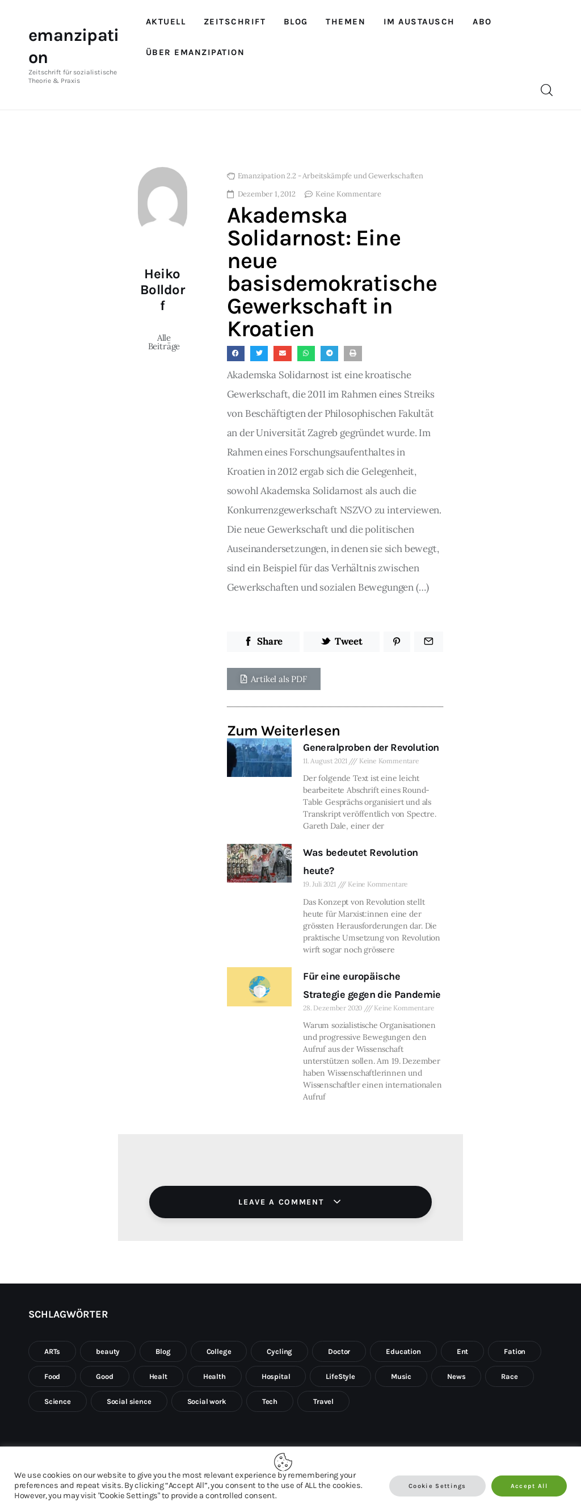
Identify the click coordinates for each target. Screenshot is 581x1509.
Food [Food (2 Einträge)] (52, 1376)
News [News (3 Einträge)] (456, 1376)
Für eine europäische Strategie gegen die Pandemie (372, 985)
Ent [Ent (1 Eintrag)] (463, 1351)
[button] (274, 679)
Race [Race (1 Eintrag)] (509, 1376)
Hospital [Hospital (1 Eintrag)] (276, 1376)
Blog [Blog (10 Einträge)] (162, 1351)
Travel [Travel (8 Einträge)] (323, 1401)
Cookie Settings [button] (437, 1486)
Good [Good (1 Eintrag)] (104, 1376)
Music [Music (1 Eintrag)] (401, 1376)
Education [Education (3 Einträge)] (403, 1351)
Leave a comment (282, 1202)
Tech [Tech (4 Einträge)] (269, 1401)
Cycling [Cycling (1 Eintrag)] (279, 1351)
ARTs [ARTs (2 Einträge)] (52, 1351)
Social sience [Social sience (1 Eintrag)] (129, 1401)
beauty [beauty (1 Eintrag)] (108, 1351)
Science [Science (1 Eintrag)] (57, 1401)
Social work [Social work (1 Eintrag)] (206, 1401)
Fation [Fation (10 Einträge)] (514, 1351)
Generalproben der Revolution (371, 747)
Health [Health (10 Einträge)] (214, 1376)
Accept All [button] (529, 1486)
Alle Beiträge (164, 342)
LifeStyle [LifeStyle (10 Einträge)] (340, 1376)
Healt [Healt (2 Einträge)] (158, 1376)
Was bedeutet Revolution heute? (360, 861)
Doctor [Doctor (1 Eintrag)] (339, 1351)
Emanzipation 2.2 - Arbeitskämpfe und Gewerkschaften (330, 176)
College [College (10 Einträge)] (219, 1351)
